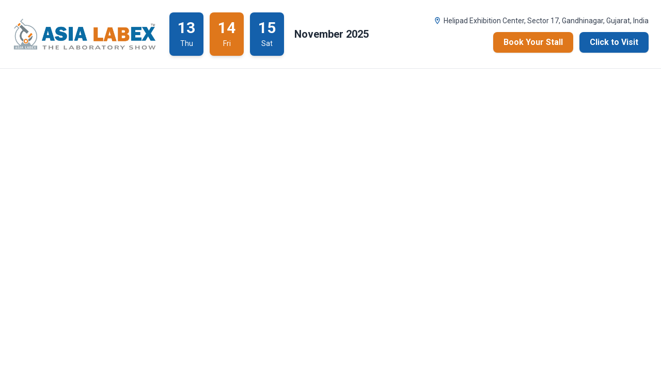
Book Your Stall (533, 42)
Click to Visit (614, 42)
